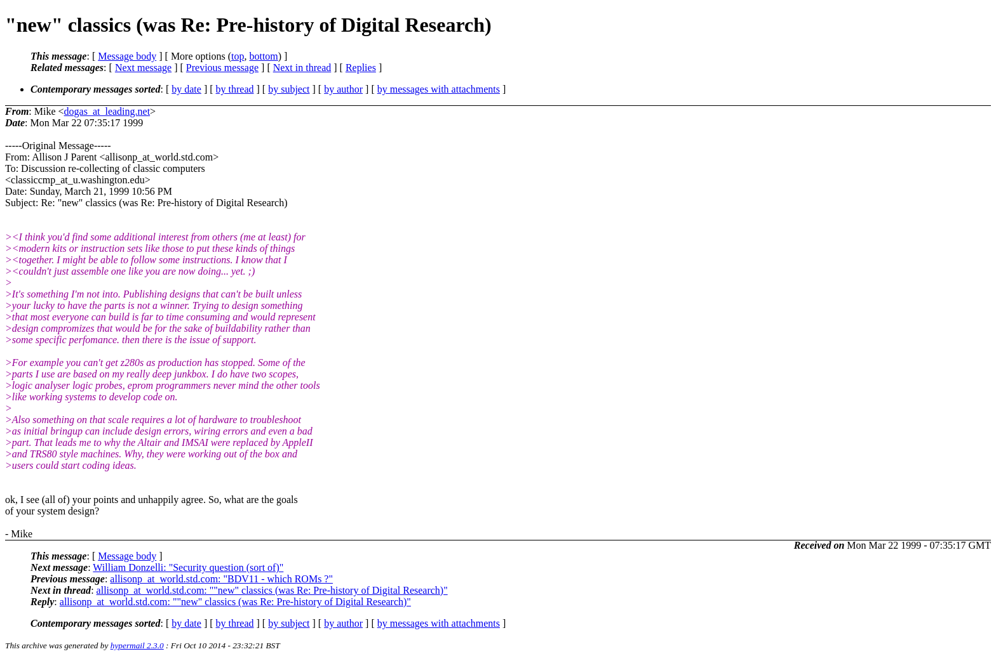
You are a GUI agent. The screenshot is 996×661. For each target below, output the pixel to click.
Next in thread (302, 67)
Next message (143, 67)
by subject (288, 89)
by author (343, 89)
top (237, 56)
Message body (127, 56)
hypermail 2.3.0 (137, 645)
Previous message (222, 67)
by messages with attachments (438, 89)
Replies (361, 67)
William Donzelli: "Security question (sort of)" (188, 567)
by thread (235, 89)
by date (186, 89)
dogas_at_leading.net (107, 111)
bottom (263, 56)
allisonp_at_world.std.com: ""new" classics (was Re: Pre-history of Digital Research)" (272, 590)
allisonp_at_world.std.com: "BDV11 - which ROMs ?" (221, 578)
